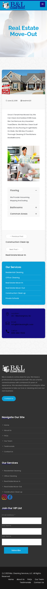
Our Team (8, 441)
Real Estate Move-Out (15, 288)
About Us (7, 430)
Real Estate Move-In (14, 282)
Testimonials (9, 446)
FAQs (6, 435)
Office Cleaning (13, 277)
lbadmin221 (26, 101)
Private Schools (12, 298)
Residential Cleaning (14, 272)
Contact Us (8, 398)
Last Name (6, 536)
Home (6, 425)
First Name (6, 525)
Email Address (8, 515)
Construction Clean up (16, 293)
